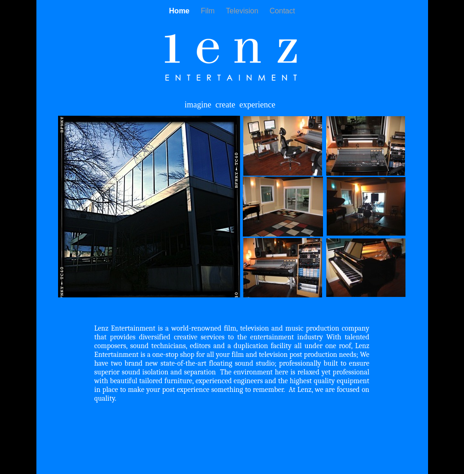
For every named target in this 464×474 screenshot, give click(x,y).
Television (243, 11)
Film (209, 11)
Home (180, 11)
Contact (282, 11)
